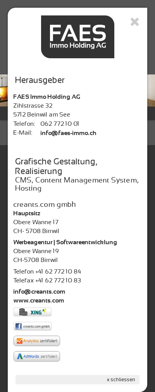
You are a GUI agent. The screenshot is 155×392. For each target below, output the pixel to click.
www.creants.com (39, 300)
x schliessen (121, 379)
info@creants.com (39, 291)
